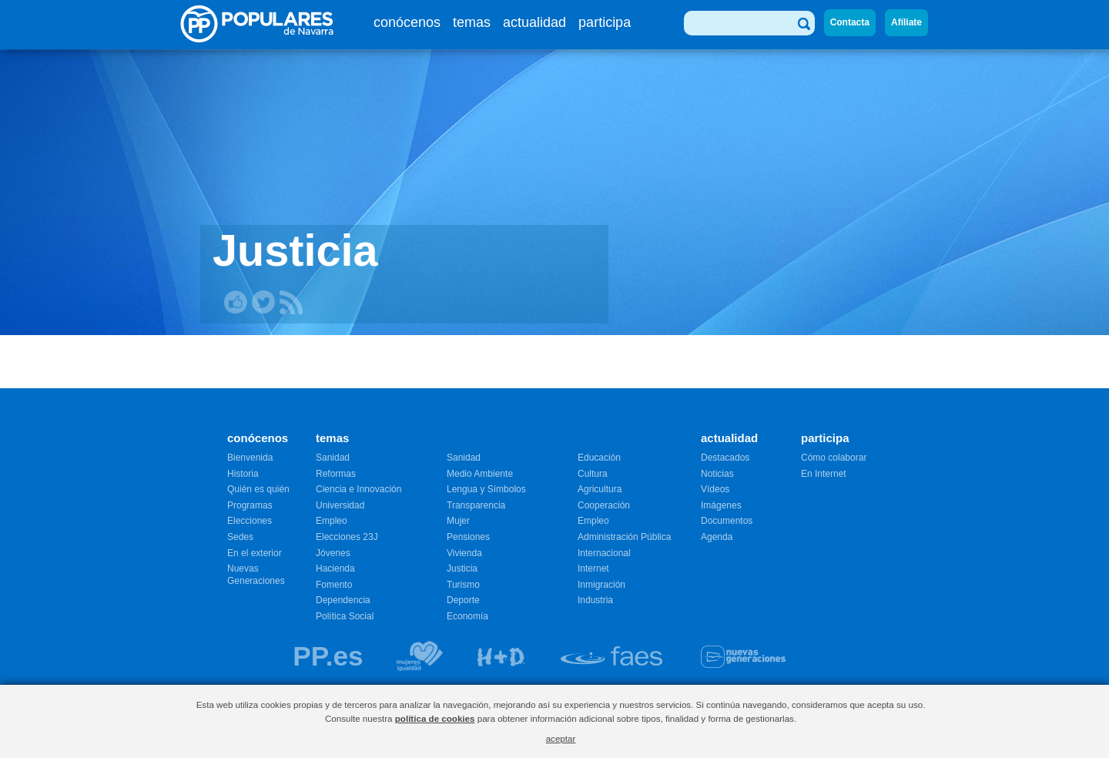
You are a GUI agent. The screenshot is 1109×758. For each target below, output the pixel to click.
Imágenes (721, 505)
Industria (595, 600)
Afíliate (906, 22)
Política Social (345, 616)
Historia (243, 473)
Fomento (334, 584)
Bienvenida (250, 457)
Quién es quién (258, 489)
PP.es (328, 656)
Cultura (593, 473)
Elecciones (249, 520)
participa (604, 22)
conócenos (407, 22)
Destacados (725, 457)
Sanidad (333, 457)
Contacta (849, 22)
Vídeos (715, 489)
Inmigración (601, 584)
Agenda (716, 537)
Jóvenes (333, 553)
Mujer (458, 520)
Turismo (463, 584)
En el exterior (254, 553)
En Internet (823, 473)
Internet (593, 568)
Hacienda (335, 568)
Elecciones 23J (347, 537)
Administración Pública (624, 537)
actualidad (534, 22)
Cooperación (604, 505)
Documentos (726, 520)
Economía (467, 616)
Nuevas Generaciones (256, 574)
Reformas (336, 473)
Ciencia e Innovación (358, 489)
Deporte (463, 600)
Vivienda (464, 553)
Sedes (240, 537)
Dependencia (343, 600)
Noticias (717, 473)
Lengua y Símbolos (486, 489)
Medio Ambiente (480, 473)
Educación (599, 457)
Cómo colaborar (833, 457)
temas (472, 22)
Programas (250, 505)
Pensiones (468, 537)
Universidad (340, 505)
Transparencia (476, 505)
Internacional (604, 553)
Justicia (462, 568)
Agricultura (600, 489)
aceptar (561, 738)
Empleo (331, 520)
